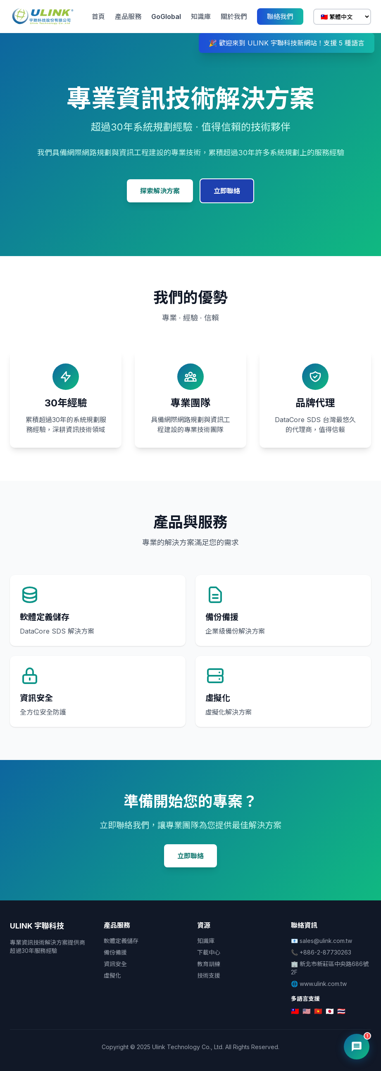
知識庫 (201, 16)
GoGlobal (166, 16)
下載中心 (208, 952)
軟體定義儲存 (121, 940)
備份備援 (115, 952)
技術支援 (208, 975)
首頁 (98, 16)
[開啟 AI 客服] (356, 1046)
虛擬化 (112, 975)
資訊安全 (115, 963)
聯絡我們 (280, 16)
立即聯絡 (227, 191)
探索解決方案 (160, 191)
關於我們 (234, 16)
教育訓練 (208, 963)
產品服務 (128, 16)
